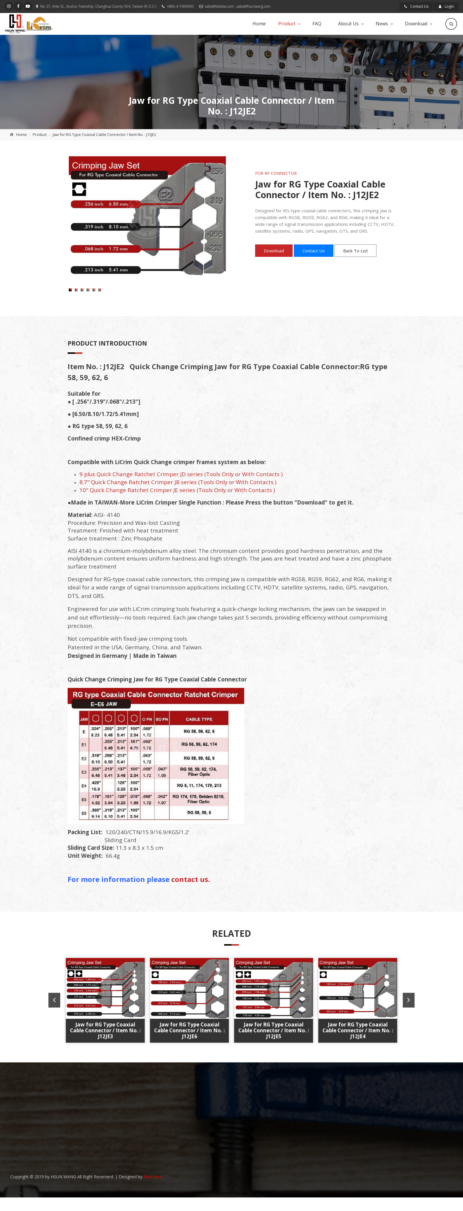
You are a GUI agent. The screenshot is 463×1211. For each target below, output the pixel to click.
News (382, 23)
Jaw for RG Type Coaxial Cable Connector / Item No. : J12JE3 (105, 1046)
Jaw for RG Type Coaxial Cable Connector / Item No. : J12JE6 (189, 1046)
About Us (348, 23)
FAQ (316, 23)
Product (287, 23)
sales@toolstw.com (219, 6)
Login (446, 6)
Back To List (355, 251)
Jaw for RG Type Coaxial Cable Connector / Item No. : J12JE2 (104, 134)
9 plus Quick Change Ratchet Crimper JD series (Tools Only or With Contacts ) (181, 490)
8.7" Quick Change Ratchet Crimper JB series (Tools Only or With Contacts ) (177, 498)
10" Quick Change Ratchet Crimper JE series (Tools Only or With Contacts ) (177, 506)
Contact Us (416, 6)
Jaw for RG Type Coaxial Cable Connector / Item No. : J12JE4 (357, 1046)
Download (416, 23)
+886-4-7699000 (180, 6)
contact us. (190, 895)
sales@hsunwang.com (253, 6)
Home (259, 23)
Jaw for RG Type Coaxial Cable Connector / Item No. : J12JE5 (273, 1046)
